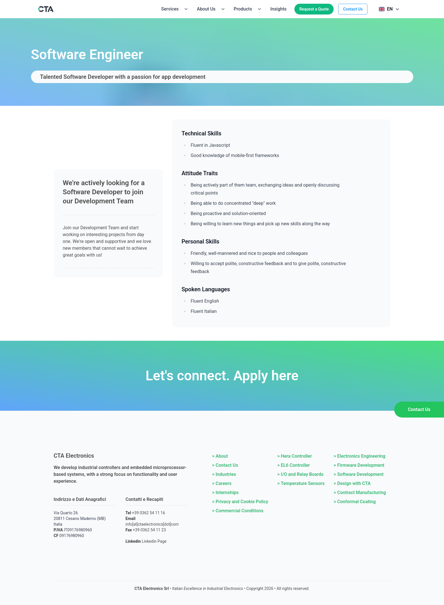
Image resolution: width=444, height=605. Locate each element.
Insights (278, 9)
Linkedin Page (154, 541)
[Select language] (389, 9)
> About (220, 456)
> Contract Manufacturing (360, 492)
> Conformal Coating (355, 501)
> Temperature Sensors (301, 483)
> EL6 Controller (293, 465)
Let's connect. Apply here (222, 375)
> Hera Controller (294, 456)
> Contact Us (225, 465)
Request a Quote (314, 9)
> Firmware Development (359, 465)
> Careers (222, 483)
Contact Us (353, 9)
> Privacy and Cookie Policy (240, 501)
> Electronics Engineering (359, 456)
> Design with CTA (352, 483)
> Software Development (358, 474)
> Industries (224, 474)
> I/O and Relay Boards (300, 474)
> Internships (225, 492)
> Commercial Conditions (237, 510)
